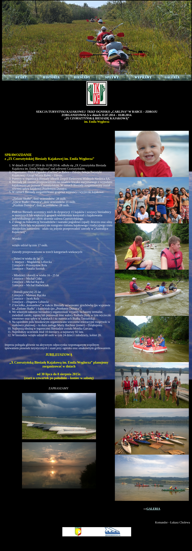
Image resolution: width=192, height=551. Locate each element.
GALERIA (153, 508)
